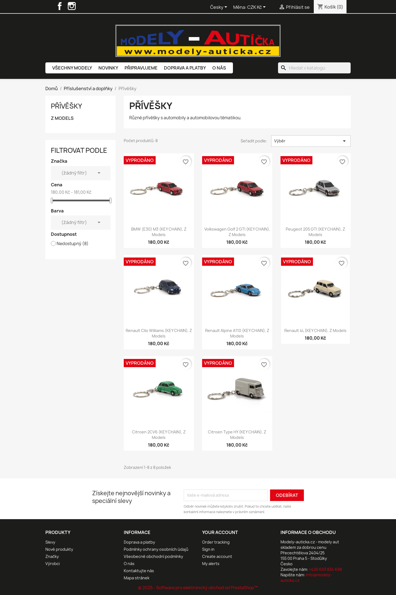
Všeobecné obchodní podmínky (153, 556)
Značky (52, 556)
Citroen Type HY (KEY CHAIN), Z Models (237, 434)
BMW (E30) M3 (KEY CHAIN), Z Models (158, 231)
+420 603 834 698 (325, 569)
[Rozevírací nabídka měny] (257, 7)
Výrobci (52, 563)
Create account (217, 556)
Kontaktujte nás (139, 570)
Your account (220, 532)
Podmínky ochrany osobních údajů (156, 549)
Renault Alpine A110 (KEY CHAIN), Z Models (237, 333)
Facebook (59, 6)
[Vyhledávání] (314, 67)
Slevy (50, 542)
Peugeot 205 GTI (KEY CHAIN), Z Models (315, 231)
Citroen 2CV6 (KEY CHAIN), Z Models (159, 434)
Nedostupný (73, 244)
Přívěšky (66, 106)
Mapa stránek (136, 577)
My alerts (210, 563)
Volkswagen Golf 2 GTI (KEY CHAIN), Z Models (237, 231)
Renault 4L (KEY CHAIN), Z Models (315, 330)
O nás (219, 68)
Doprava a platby (185, 68)
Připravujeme (141, 68)
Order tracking (216, 542)
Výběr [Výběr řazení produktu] (311, 141)
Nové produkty (59, 549)
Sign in (208, 549)
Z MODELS (62, 118)
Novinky (108, 68)
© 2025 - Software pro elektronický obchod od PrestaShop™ (198, 588)
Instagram (71, 6)
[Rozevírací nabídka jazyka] (219, 7)
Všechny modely (72, 68)
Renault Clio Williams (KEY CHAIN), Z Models (159, 333)
